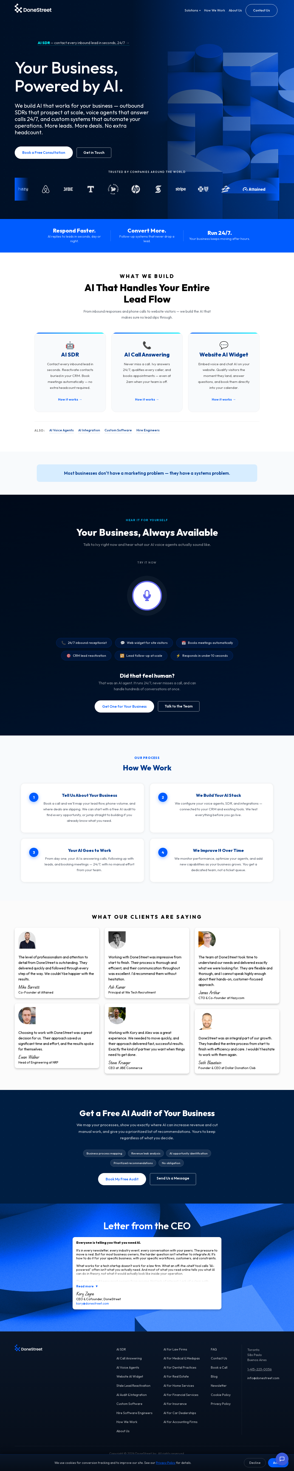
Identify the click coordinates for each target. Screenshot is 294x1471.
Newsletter (219, 1390)
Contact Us (261, 10)
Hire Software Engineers (134, 1417)
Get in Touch (94, 152)
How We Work (214, 10)
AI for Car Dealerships (180, 1417)
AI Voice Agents (61, 430)
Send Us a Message (173, 1178)
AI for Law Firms (175, 1354)
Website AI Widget (129, 1381)
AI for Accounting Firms (181, 1427)
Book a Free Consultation (43, 152)
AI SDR (121, 1354)
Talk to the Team (179, 706)
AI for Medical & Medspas (182, 1363)
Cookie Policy (221, 1399)
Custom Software (118, 430)
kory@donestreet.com (92, 1308)
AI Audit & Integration (131, 1399)
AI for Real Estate (176, 1381)
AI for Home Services (179, 1390)
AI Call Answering (129, 1363)
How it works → (70, 399)
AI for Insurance (175, 1408)
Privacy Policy (221, 1408)
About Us (235, 10)
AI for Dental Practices (180, 1372)
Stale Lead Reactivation (133, 1390)
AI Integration (89, 430)
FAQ (214, 1354)
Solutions (193, 10)
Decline (254, 1463)
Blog (214, 1381)
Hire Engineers (148, 430)
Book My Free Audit (122, 1179)
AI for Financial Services (181, 1399)
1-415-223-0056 (259, 1374)
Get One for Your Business (124, 706)
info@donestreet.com (263, 1383)
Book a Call (219, 1372)
